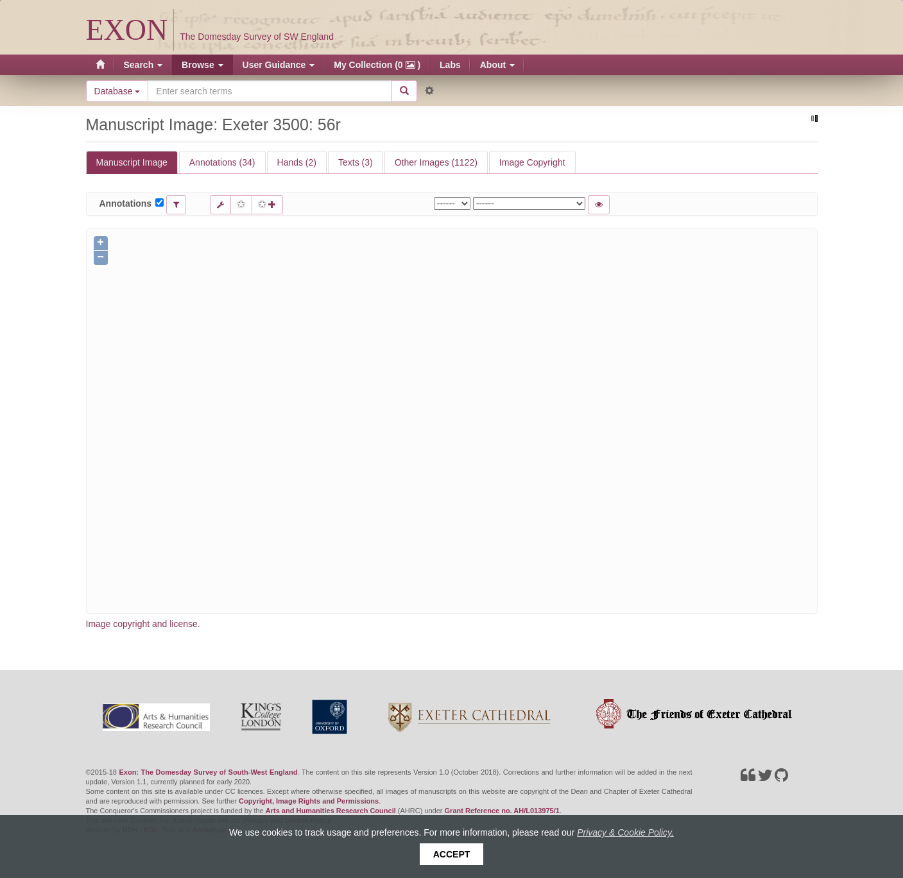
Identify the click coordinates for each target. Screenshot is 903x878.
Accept (451, 854)
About (497, 65)
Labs (450, 65)
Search (143, 65)
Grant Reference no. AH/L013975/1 (502, 810)
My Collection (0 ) (377, 65)
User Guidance (279, 65)
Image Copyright (532, 162)
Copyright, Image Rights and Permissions (309, 801)
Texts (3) (355, 162)
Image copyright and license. (143, 624)
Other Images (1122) (436, 162)
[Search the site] (269, 91)
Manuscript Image (132, 162)
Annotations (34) (222, 162)
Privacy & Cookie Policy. (625, 832)
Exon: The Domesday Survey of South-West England (208, 772)
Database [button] (117, 91)
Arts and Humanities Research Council (331, 810)
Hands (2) (296, 162)
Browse (202, 65)
